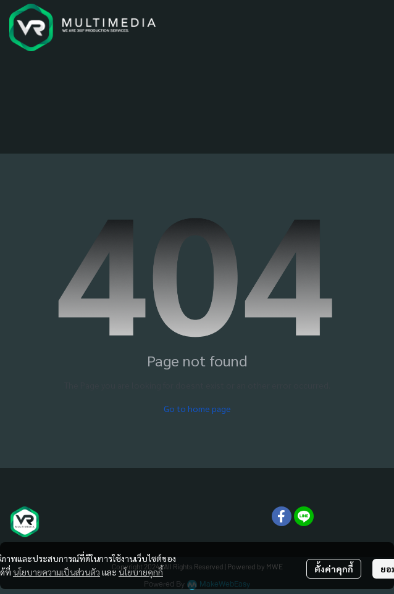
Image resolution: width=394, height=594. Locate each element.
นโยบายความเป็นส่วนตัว (56, 571)
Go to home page (197, 408)
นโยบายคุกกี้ (141, 571)
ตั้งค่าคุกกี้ (333, 568)
